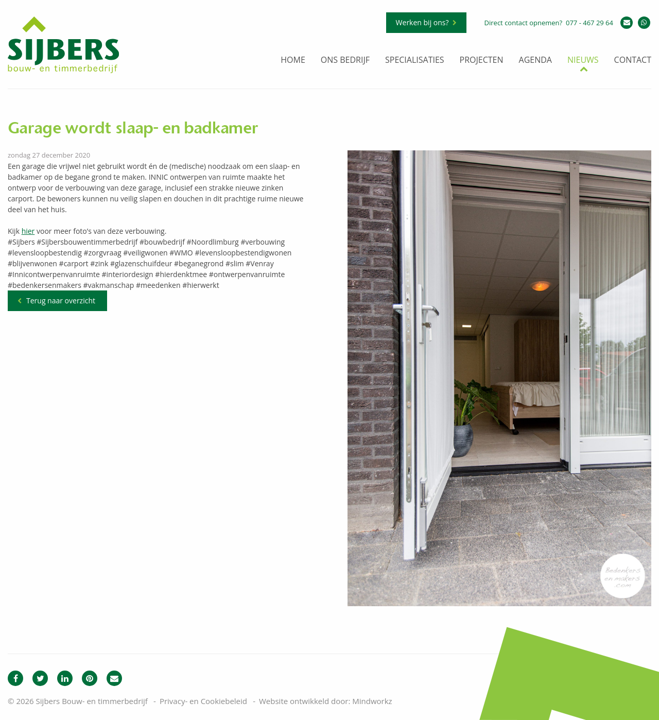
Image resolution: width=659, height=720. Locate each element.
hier (28, 231)
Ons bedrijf (345, 60)
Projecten (482, 60)
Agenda (535, 60)
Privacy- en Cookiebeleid (203, 701)
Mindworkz (372, 701)
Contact (632, 60)
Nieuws (583, 60)
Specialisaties (414, 60)
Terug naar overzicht (60, 300)
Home (293, 60)
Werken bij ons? (422, 22)
